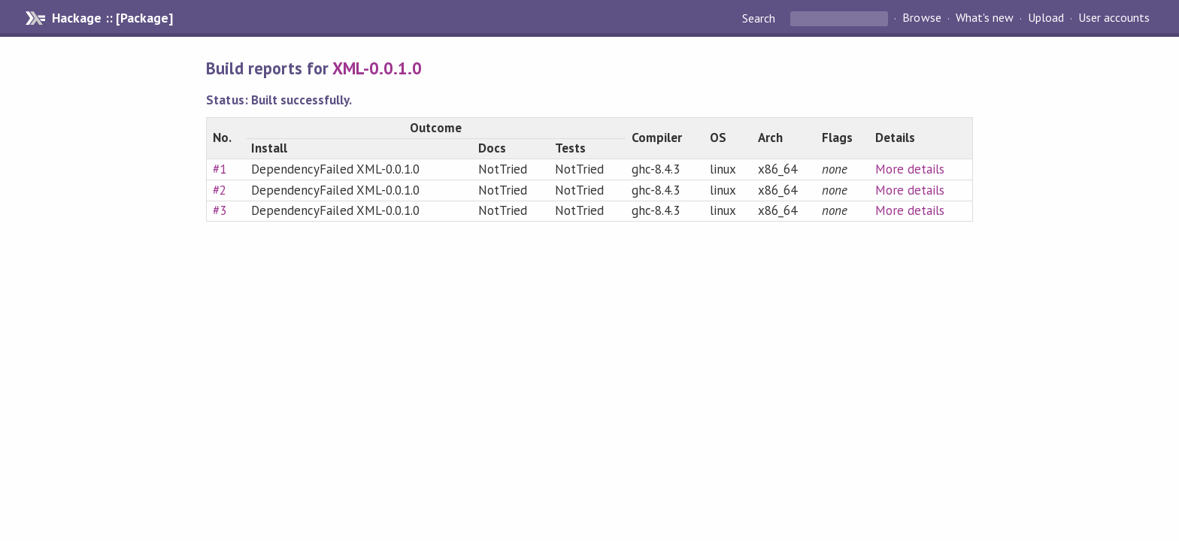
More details (909, 169)
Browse (921, 18)
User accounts (1114, 18)
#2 (219, 190)
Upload (1046, 18)
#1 (219, 169)
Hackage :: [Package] (112, 18)
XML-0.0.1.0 (377, 68)
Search (760, 18)
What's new (985, 18)
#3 (219, 210)
